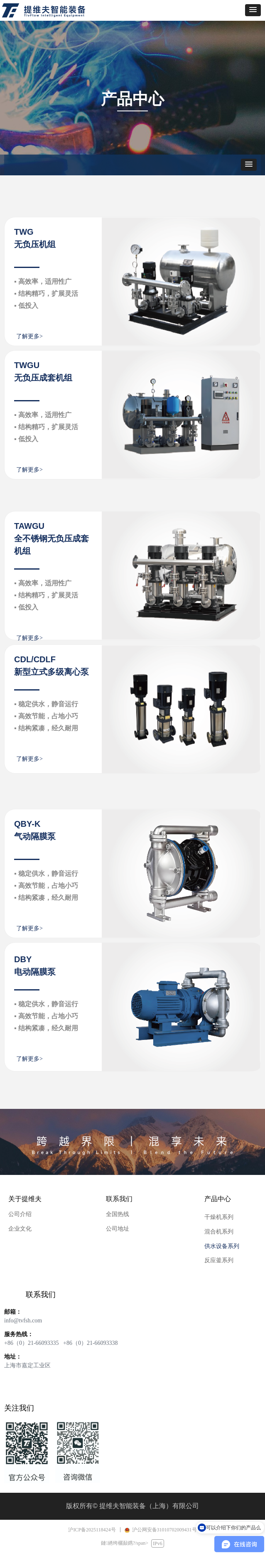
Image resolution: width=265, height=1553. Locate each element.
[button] (253, 10)
